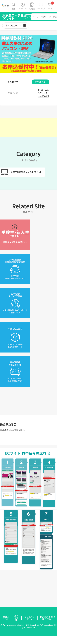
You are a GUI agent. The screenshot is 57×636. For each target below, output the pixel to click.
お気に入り (41, 9)
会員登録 (32, 9)
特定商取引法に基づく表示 (47, 618)
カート (51, 6)
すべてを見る (40, 81)
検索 (13, 9)
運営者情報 (16, 618)
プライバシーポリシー (29, 618)
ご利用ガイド (32, 16)
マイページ (22, 9)
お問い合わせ (47, 16)
